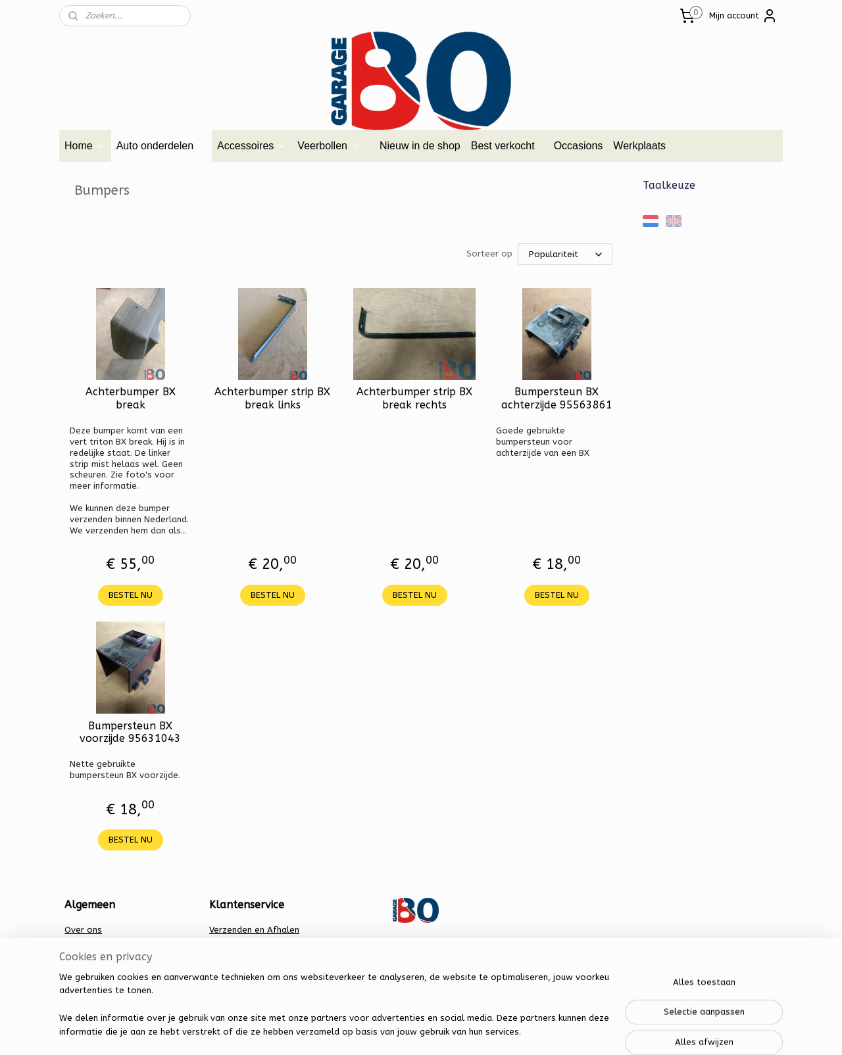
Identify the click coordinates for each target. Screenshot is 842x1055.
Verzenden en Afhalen (254, 930)
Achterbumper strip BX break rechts (414, 397)
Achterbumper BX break (131, 397)
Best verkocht (503, 145)
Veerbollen (328, 145)
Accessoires (252, 145)
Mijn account (743, 16)
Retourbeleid (236, 970)
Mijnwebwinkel (555, 1031)
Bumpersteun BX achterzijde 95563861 (556, 397)
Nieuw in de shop (420, 145)
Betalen (225, 943)
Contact (80, 943)
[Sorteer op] (565, 254)
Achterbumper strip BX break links (272, 397)
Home (85, 145)
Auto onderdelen (161, 145)
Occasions (578, 145)
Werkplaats (639, 145)
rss (397, 1031)
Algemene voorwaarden (114, 957)
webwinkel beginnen (444, 1031)
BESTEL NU (131, 595)
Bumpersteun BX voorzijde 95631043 (130, 732)
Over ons (83, 930)
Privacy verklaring (245, 957)
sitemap (372, 1031)
